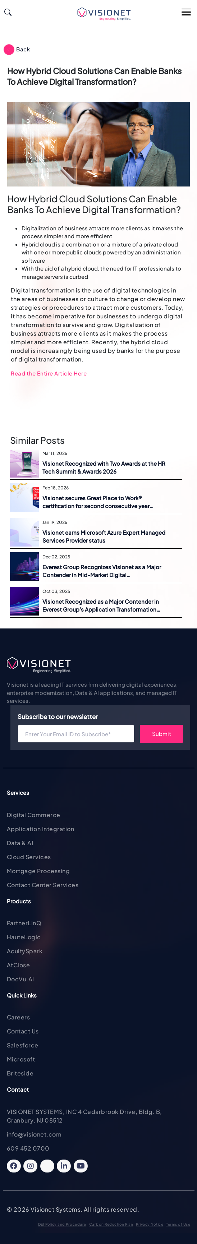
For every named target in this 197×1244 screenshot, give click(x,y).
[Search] (8, 11)
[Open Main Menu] (186, 12)
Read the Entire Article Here (49, 373)
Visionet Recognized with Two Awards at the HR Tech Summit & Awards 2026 (103, 467)
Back (23, 49)
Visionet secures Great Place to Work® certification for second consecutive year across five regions (96, 502)
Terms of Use (178, 1224)
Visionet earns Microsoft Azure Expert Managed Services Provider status (103, 536)
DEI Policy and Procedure (62, 1224)
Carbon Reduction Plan (111, 1224)
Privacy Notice (149, 1224)
